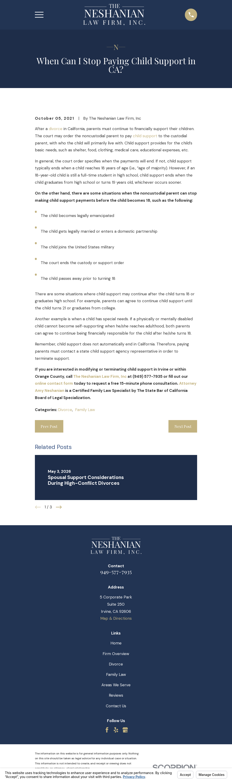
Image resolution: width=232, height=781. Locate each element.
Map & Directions (116, 618)
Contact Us (116, 705)
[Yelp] (116, 730)
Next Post (182, 426)
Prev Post (49, 426)
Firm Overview (116, 653)
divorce (55, 128)
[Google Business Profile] (125, 730)
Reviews (116, 695)
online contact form (54, 383)
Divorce (65, 409)
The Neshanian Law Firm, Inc (100, 376)
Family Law (85, 409)
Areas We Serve (116, 684)
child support (145, 135)
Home (116, 643)
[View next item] (59, 507)
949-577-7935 (116, 571)
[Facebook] (107, 730)
